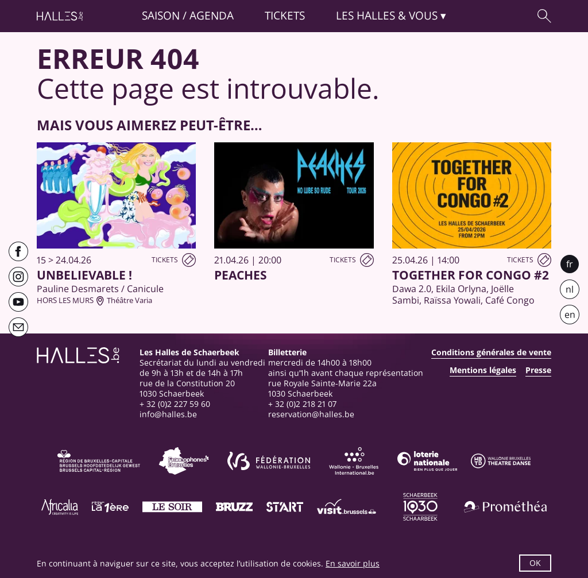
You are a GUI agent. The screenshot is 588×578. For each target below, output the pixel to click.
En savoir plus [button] (353, 563)
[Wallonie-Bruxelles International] (354, 461)
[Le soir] (172, 507)
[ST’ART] (284, 507)
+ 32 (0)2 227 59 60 (175, 403)
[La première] (110, 507)
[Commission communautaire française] (184, 461)
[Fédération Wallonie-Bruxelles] (268, 461)
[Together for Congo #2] (471, 224)
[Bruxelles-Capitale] (98, 461)
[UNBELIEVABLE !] (116, 224)
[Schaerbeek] (420, 507)
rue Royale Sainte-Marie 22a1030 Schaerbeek (322, 388)
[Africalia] (59, 507)
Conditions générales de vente (491, 352)
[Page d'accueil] (60, 16)
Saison (161, 16)
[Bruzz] (234, 507)
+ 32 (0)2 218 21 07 (302, 403)
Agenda (211, 16)
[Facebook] (18, 251)
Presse (538, 370)
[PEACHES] (293, 212)
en (569, 314)
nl (570, 289)
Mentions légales (483, 370)
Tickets (285, 16)
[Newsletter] (18, 327)
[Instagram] (18, 276)
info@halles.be (168, 414)
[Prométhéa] (505, 506)
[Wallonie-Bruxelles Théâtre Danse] (501, 461)
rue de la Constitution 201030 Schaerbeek (187, 388)
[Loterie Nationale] (427, 461)
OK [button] (535, 562)
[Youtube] (18, 302)
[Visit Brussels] (347, 507)
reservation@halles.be (311, 414)
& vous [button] (387, 16)
